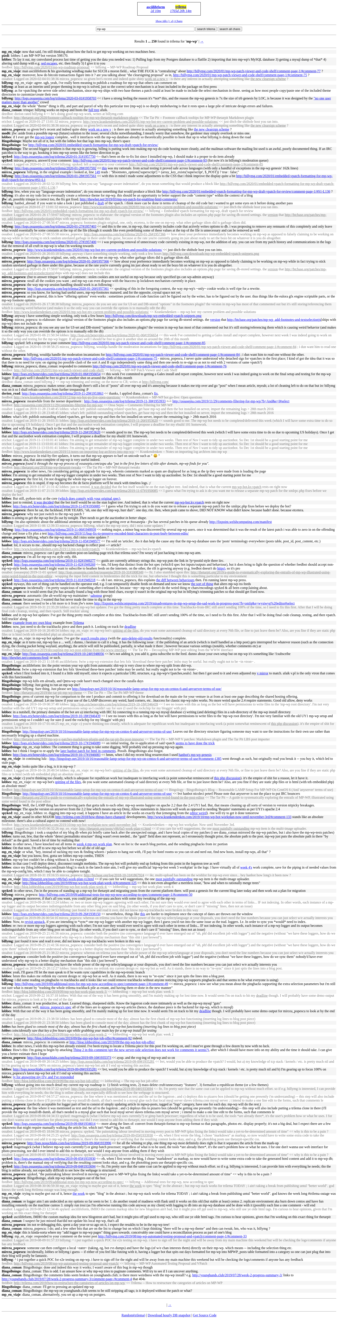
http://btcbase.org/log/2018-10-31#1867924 (114, 875)
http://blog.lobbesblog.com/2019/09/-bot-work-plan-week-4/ (60, 887)
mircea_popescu (13, 129)
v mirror (262, 673)
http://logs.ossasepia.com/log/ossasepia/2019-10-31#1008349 (100, 572)
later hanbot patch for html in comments (88, 751)
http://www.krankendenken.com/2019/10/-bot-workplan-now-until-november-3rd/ (75, 824)
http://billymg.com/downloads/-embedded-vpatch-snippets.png (211, 253)
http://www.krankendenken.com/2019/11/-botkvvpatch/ (57, 549)
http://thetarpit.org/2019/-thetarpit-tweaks (47, 467)
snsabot (7, 902)
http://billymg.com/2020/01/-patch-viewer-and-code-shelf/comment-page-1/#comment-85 (196, 164)
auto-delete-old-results (137, 638)
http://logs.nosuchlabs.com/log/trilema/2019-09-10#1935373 (69, 1057)
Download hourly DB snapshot (169, 1315)
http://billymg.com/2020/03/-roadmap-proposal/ (52, 67)
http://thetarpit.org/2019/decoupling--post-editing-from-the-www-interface (70, 650)
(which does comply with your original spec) (89, 498)
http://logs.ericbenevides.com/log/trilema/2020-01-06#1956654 (114, 335)
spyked (7, 156)
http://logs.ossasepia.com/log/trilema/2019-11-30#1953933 (125, 401)
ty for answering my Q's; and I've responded (43, 1077)
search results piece (94, 638)
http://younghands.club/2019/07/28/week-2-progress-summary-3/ (237, 1275)
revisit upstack (35, 922)
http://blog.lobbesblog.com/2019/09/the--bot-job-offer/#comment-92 (79, 1038)
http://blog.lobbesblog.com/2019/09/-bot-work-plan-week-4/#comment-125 (79, 883)
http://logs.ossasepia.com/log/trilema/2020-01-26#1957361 (68, 288)
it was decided (101, 487)
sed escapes (49, 63)
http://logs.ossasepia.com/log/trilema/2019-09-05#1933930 (112, 1135)
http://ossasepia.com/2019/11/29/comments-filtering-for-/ (58, 405)
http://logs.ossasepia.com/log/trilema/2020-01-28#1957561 (55, 176)
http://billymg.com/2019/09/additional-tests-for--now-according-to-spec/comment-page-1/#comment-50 (115, 894)
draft (100, 203)
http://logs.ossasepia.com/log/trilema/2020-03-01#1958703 (55, 98)
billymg (7, 83)
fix (156, 393)
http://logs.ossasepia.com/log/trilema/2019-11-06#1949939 (55, 529)
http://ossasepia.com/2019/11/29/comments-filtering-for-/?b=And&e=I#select (230, 401)
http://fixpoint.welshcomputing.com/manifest (240, 522)
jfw (4, 199)
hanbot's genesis (195, 755)
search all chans (229, 29)
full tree (93, 110)
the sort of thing (202, 584)
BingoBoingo (11, 141)
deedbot (7, 114)
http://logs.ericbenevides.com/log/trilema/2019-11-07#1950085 (114, 491)
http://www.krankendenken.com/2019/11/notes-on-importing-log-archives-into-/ (74, 451)
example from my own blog (32, 623)
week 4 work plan (94, 844)
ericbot (6, 121)
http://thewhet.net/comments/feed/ (25, 658)
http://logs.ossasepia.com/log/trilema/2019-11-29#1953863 (62, 393)
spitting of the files (125, 630)
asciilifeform (156, 7)
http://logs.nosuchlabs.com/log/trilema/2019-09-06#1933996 (69, 1143)
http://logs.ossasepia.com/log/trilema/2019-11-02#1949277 (54, 560)
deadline (130, 626)
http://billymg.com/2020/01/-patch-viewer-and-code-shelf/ (59, 370)
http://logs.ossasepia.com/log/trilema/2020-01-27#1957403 (55, 226)
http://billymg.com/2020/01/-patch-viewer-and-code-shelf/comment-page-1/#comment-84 (229, 347)
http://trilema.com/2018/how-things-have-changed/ (90, 817)
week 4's (246, 867)
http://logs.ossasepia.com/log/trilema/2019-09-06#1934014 (54, 1123)
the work (136, 1186)
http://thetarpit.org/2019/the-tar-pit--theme (48, 692)
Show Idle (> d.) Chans (169, 21)
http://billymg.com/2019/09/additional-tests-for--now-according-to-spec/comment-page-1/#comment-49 (91, 984)
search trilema (206, 29)
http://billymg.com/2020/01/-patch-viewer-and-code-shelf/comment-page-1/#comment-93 (140, 160)
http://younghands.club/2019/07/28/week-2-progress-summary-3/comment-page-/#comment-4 (67, 1279)
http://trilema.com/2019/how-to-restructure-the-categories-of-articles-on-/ (69, 1283)
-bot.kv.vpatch (246, 487)
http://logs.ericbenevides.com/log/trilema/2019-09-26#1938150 (56, 914)
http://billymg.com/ (155, 382)
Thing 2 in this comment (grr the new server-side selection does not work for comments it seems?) (141, 1050)
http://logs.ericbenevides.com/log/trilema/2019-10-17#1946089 (56, 743)
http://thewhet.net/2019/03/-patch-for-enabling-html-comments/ (129, 199)
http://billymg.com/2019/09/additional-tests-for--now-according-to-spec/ (69, 1182)
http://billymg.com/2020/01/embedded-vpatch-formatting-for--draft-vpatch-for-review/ (93, 145)
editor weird (198, 813)
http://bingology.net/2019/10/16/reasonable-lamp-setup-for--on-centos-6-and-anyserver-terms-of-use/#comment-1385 (135, 758)
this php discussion (284, 724)
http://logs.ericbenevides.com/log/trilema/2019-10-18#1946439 (114, 704)
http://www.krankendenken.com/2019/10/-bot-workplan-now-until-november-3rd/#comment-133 (219, 817)
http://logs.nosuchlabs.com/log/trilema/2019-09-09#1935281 (112, 1061)
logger (44, 137)
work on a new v (156, 79)
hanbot (7, 545)
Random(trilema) (133, 1315)
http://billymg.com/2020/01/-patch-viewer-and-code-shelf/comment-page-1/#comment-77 (254, 71)
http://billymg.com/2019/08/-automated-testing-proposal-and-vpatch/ (66, 1263)
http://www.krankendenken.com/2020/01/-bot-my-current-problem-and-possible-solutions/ (150, 121)
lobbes (6, 59)
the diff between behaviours (175, 580)
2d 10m (155, 11)
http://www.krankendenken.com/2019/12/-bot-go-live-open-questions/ (67, 397)
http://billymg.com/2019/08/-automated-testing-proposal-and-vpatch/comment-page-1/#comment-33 (172, 1236)
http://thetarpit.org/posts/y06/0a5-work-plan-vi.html (115, 828)
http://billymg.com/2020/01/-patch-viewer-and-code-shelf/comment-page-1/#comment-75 (240, 75)
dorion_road (11, 393)
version (273, 215)
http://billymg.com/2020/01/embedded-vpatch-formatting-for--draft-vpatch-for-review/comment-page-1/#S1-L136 (246, 191)
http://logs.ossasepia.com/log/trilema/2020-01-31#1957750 (54, 156)
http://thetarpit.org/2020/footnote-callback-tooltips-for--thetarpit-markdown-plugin (76, 118)
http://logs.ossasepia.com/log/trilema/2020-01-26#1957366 (125, 234)
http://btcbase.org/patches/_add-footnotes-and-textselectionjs (274, 319)
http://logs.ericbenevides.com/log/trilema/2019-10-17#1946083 (56, 755)
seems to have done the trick (195, 743)
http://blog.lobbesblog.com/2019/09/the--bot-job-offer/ (112, 1042)
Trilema (78, 623)
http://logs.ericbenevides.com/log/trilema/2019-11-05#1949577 (56, 541)
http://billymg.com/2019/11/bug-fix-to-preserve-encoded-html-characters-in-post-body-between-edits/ (118, 533)
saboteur (96, 595)
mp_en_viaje (11, 52)
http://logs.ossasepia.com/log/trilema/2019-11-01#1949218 (54, 580)
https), (221, 568)
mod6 (6, 133)
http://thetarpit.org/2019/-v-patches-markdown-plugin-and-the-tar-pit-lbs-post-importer (79, 739)
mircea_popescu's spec (56, 1007)
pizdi (5, 55)
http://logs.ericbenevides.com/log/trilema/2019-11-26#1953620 (114, 420)
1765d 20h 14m (181, 11)
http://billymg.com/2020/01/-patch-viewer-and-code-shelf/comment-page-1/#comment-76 (160, 366)
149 (97, 172)
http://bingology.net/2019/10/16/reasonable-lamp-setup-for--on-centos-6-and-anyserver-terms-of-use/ (147, 689)
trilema (180, 7)
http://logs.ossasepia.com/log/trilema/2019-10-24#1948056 (63, 654)
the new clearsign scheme (268, 79)
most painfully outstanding (231, 828)
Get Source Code (204, 1315)
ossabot (7, 79)
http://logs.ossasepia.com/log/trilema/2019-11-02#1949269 (54, 564)
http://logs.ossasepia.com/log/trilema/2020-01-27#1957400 (55, 242)
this (104, 168)
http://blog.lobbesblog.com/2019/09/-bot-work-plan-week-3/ (60, 991)
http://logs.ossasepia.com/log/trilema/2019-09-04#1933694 (112, 1089)
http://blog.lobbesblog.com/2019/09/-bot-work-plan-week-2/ (60, 1034)
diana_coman (12, 110)
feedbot (7, 67)
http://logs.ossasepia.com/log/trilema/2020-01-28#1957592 (55, 168)
